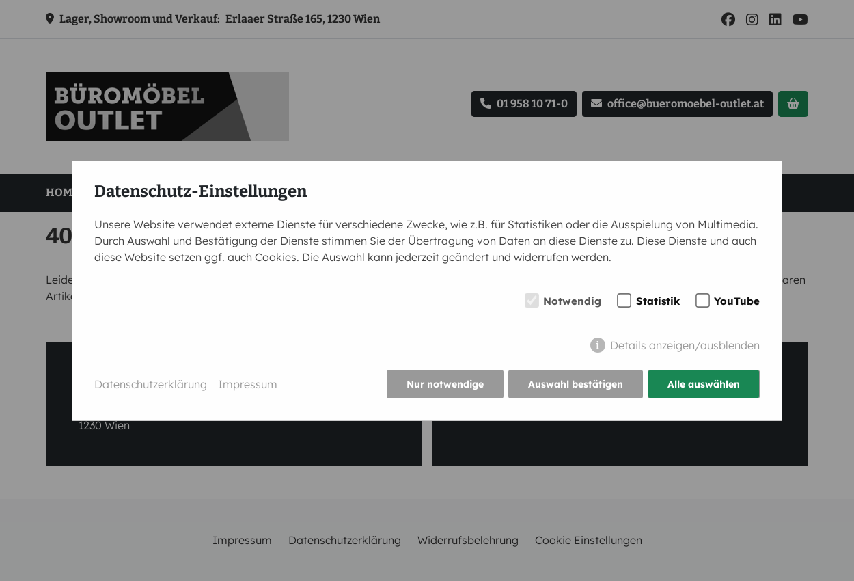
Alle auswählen (703, 384)
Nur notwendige (445, 384)
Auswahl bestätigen (575, 384)
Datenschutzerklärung (150, 384)
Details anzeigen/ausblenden (685, 345)
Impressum (247, 384)
